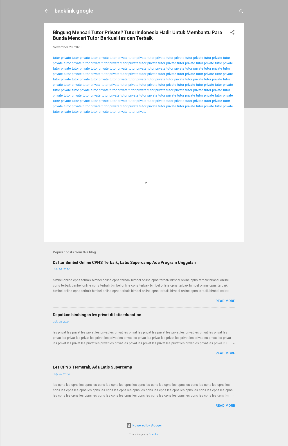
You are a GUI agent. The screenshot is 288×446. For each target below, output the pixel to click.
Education (154, 434)
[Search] (241, 12)
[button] (232, 33)
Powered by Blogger (144, 425)
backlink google (74, 11)
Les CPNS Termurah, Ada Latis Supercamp (92, 367)
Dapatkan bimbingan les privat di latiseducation (97, 314)
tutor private (62, 58)
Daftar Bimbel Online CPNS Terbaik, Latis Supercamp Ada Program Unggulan (124, 262)
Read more (225, 301)
